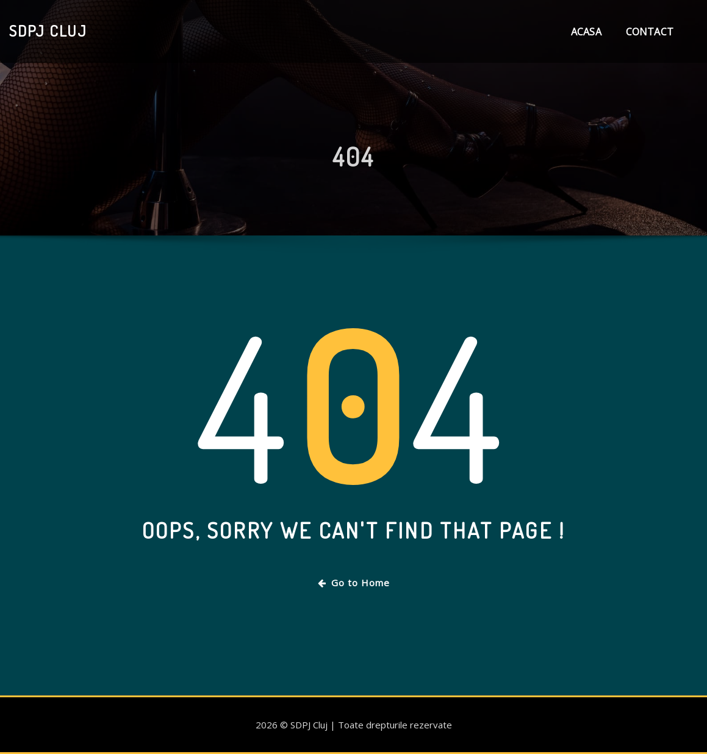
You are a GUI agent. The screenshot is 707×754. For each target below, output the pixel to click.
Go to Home (354, 582)
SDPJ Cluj (48, 30)
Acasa (586, 31)
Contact (649, 31)
